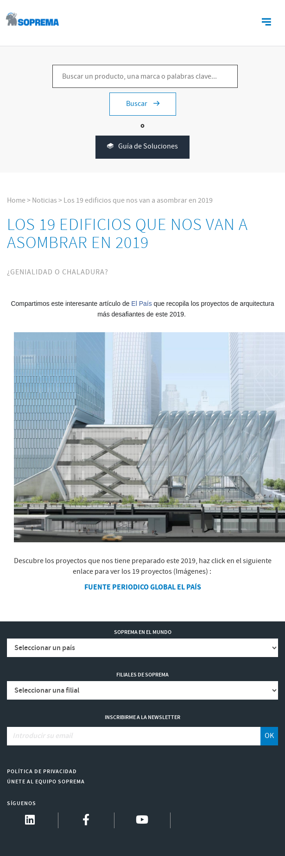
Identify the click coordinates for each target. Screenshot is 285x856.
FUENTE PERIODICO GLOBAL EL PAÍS (142, 587)
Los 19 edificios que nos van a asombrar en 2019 (138, 200)
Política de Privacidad (42, 771)
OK (269, 736)
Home (16, 200)
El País (141, 303)
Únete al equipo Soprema (46, 782)
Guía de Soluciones (142, 147)
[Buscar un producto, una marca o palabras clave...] (145, 76)
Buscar (142, 104)
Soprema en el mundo (142, 632)
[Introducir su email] (133, 736)
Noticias (44, 200)
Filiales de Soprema (142, 675)
